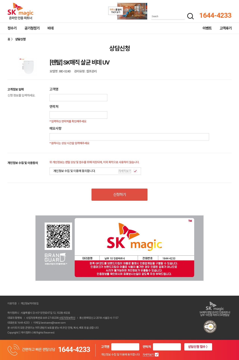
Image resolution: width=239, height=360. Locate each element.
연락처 (147, 347)
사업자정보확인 (67, 317)
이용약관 (11, 303)
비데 (50, 28)
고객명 (105, 347)
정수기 (11, 28)
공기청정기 (31, 28)
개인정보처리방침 (29, 303)
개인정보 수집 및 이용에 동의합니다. (120, 354)
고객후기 (226, 28)
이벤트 (207, 28)
